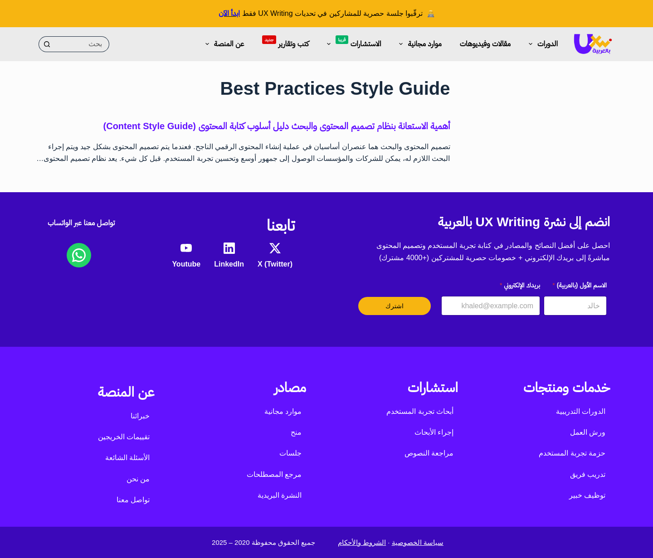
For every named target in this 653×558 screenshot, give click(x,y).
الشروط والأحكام (362, 542)
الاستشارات (352, 42)
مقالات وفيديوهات (485, 44)
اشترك (394, 306)
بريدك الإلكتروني (520, 285)
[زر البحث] (46, 44)
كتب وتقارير (285, 41)
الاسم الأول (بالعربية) (579, 285)
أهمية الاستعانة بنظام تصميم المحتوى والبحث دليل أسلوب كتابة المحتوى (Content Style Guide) (276, 126)
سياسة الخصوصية (417, 542)
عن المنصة (223, 44)
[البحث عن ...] (81, 44)
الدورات (541, 44)
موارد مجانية (418, 44)
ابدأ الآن (229, 13)
